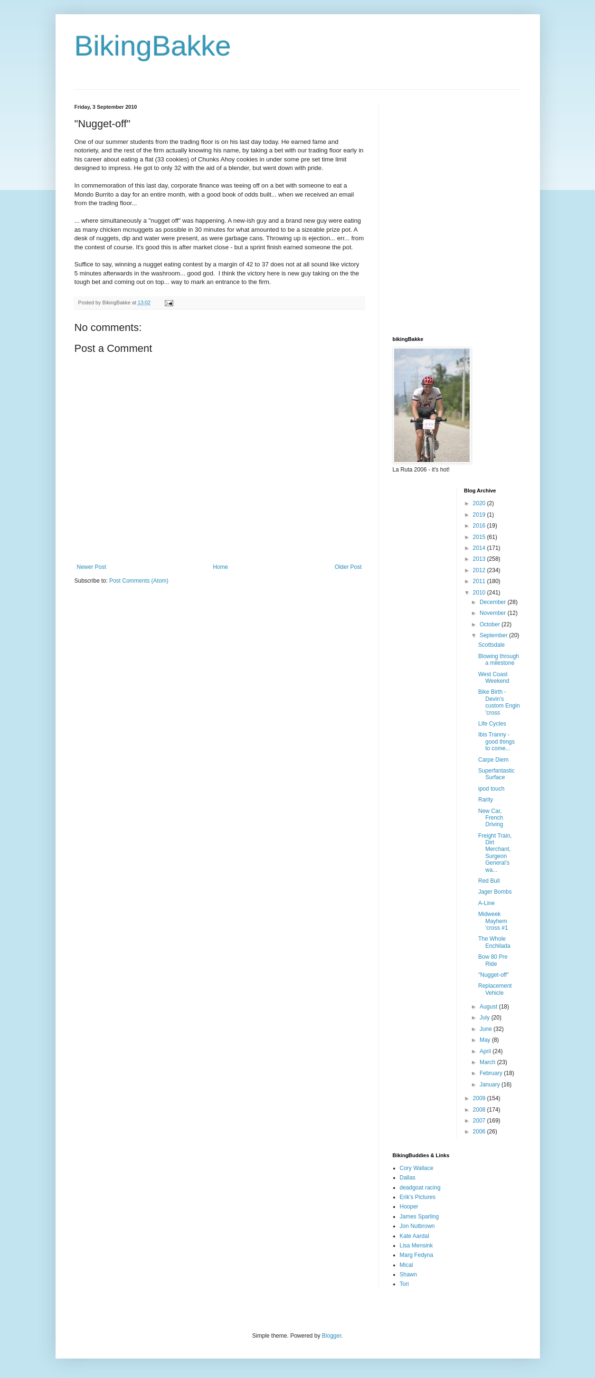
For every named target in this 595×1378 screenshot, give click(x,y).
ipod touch (491, 788)
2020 (480, 503)
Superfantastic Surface (496, 774)
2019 (480, 514)
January (490, 1084)
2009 (480, 1098)
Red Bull (489, 881)
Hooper (409, 1206)
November (494, 613)
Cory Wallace (417, 1168)
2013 (480, 559)
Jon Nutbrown (417, 1226)
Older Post (348, 567)
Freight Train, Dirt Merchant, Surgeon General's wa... (495, 852)
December (494, 602)
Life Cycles (492, 723)
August (489, 1006)
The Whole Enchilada (494, 942)
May (486, 1040)
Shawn (408, 1274)
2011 (480, 581)
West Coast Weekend (493, 677)
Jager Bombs (495, 891)
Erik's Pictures (418, 1197)
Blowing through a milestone (498, 659)
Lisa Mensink (416, 1245)
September (494, 635)
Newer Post (91, 567)
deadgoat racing (420, 1187)
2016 (480, 525)
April (486, 1051)
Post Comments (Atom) (139, 580)
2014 (480, 548)
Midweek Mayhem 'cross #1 (493, 921)
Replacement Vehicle (495, 989)
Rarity (485, 799)
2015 (480, 537)
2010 (480, 592)
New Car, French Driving (490, 818)
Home (220, 567)
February (492, 1073)
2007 (480, 1120)
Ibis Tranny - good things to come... (496, 741)
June (486, 1029)
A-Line (486, 903)
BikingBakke (153, 46)
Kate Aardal (414, 1236)
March (488, 1062)
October (490, 624)
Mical (406, 1265)
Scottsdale (491, 645)
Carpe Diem (493, 759)
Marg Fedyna (417, 1255)
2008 (480, 1109)
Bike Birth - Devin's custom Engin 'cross (499, 702)
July (485, 1017)
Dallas (408, 1177)
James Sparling (419, 1216)
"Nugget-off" (493, 975)
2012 (480, 570)
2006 (480, 1131)
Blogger (331, 1335)
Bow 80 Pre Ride (493, 960)
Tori (404, 1284)
